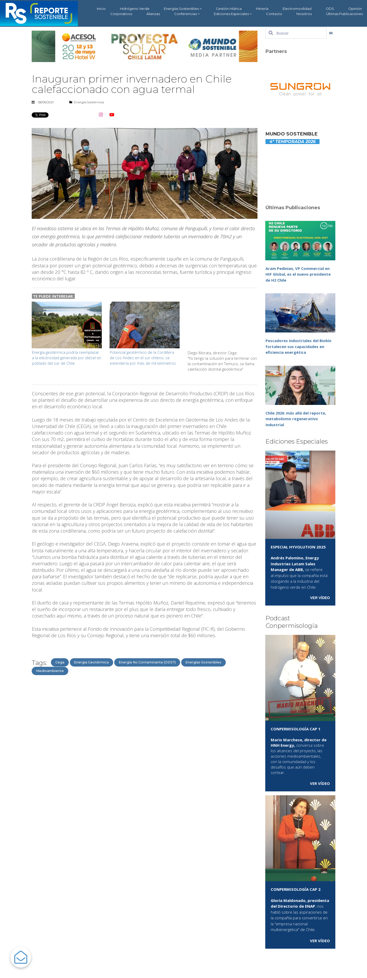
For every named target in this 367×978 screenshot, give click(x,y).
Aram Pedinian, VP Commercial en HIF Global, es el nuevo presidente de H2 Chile (299, 274)
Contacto (274, 14)
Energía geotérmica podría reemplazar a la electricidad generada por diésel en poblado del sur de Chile (65, 358)
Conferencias (187, 14)
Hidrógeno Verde (134, 8)
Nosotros (304, 14)
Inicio (101, 8)
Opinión (355, 8)
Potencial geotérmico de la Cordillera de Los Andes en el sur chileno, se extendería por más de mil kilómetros (143, 358)
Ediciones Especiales (233, 14)
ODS (330, 8)
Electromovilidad (297, 8)
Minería (262, 8)
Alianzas (153, 14)
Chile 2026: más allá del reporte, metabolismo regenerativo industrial (297, 418)
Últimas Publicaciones (344, 14)
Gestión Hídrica (229, 8)
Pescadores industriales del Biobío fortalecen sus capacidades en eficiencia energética (299, 346)
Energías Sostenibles (183, 8)
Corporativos (121, 14)
